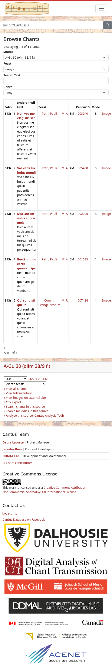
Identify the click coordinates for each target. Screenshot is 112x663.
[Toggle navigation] (101, 8)
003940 (83, 113)
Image (106, 113)
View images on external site (26, 398)
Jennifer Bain (13, 449)
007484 (83, 300)
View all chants (16, 389)
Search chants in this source (25, 406)
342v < (32, 379)
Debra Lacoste (13, 442)
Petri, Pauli (49, 113)
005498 (83, 168)
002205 (83, 214)
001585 (83, 259)
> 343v (42, 379)
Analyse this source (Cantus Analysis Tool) (35, 415)
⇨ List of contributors (17, 463)
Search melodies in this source (27, 411)
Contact (11, 514)
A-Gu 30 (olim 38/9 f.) (27, 366)
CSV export (13, 402)
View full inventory (19, 393)
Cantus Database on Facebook (24, 519)
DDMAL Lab (11, 456)
